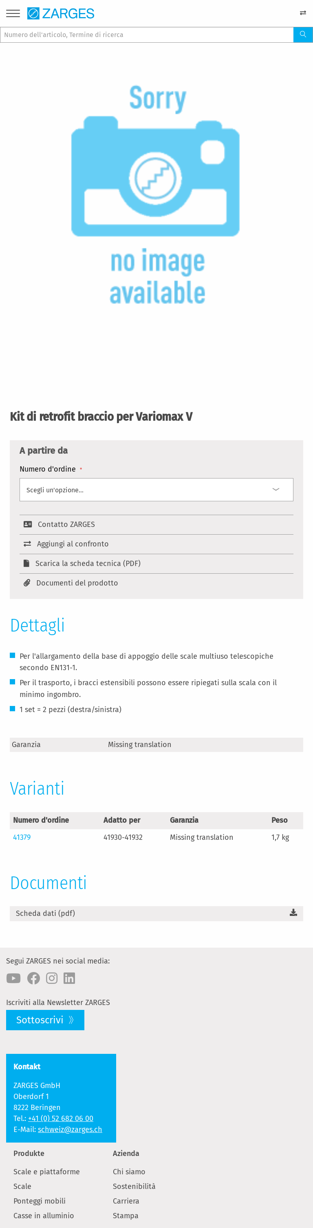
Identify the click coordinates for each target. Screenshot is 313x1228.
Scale (22, 1186)
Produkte (28, 1153)
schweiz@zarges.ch (70, 1129)
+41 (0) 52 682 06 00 (60, 1118)
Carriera (126, 1201)
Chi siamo (129, 1171)
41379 (22, 837)
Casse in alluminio (43, 1215)
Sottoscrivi (41, 1020)
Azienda (126, 1153)
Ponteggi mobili (39, 1201)
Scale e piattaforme (46, 1171)
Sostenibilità (134, 1186)
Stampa (126, 1215)
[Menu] (13, 14)
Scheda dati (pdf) (45, 913)
